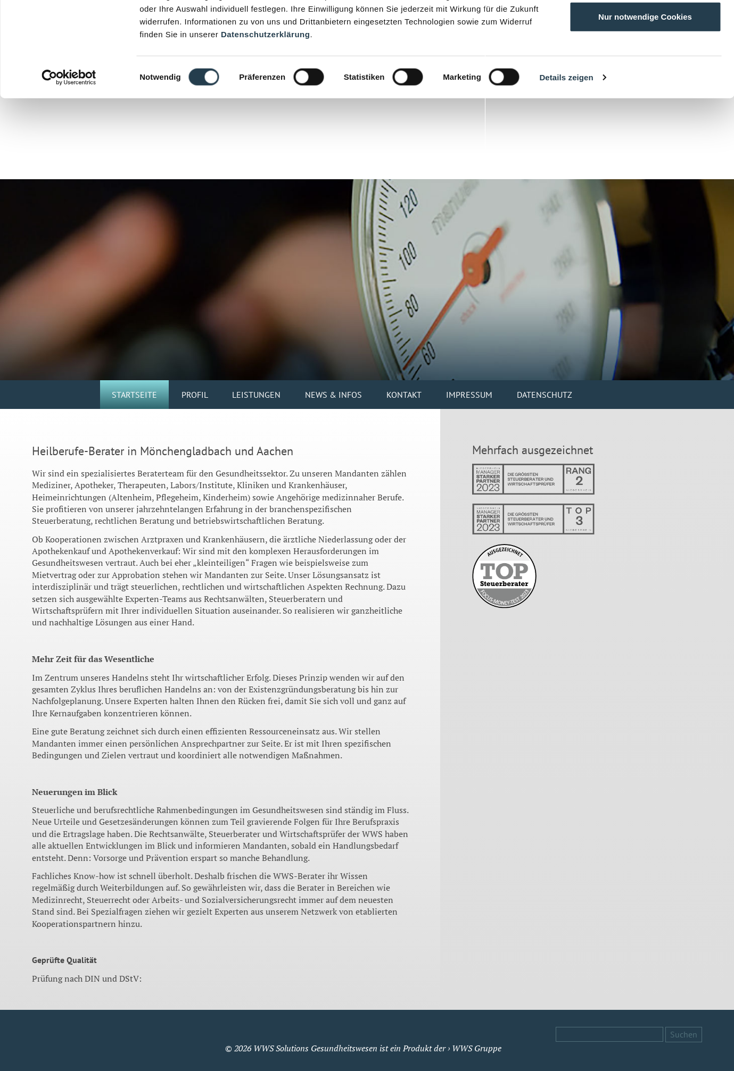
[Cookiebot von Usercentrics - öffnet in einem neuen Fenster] (69, 158)
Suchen (683, 1034)
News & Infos (333, 394)
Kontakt (404, 394)
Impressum (469, 394)
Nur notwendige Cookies (645, 97)
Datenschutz (544, 394)
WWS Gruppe (476, 1048)
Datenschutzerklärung (265, 115)
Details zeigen (566, 158)
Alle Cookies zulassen (645, 27)
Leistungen (256, 394)
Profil (195, 394)
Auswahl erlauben (645, 63)
